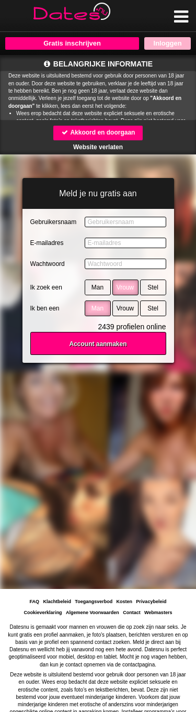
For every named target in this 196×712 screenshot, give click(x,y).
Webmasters (158, 612)
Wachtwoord (47, 264)
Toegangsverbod (93, 601)
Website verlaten (98, 147)
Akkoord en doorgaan (98, 132)
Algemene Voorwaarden (92, 612)
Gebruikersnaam (53, 222)
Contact (132, 612)
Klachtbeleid (57, 601)
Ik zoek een (46, 287)
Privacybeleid (151, 601)
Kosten (124, 601)
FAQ (35, 601)
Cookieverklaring (43, 612)
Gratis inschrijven (72, 43)
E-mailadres (47, 243)
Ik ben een (45, 308)
